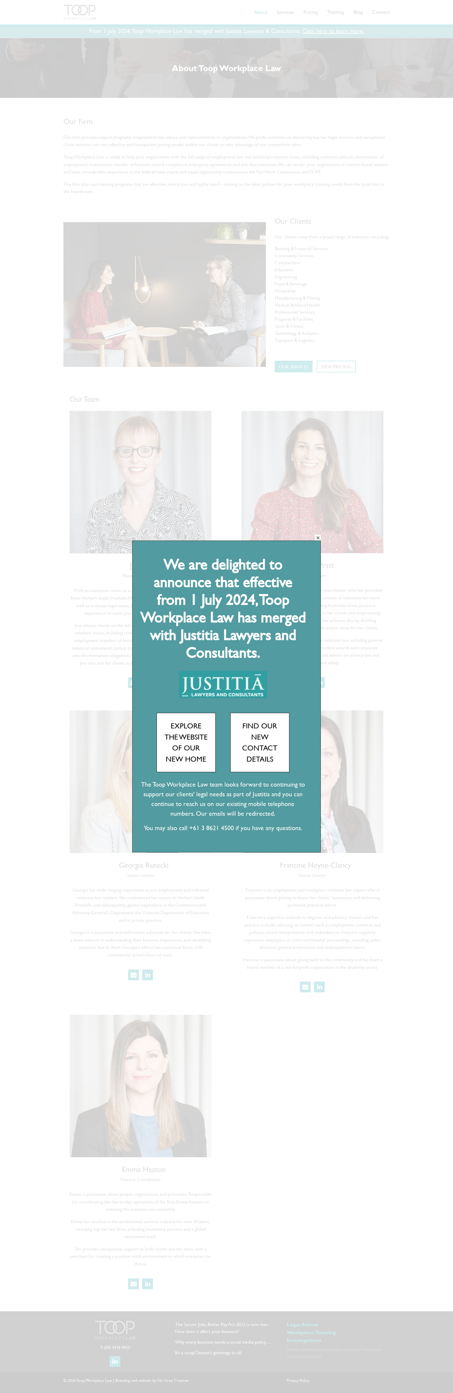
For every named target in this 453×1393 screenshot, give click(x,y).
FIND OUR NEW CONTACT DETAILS (259, 742)
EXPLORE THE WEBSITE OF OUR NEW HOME (186, 742)
